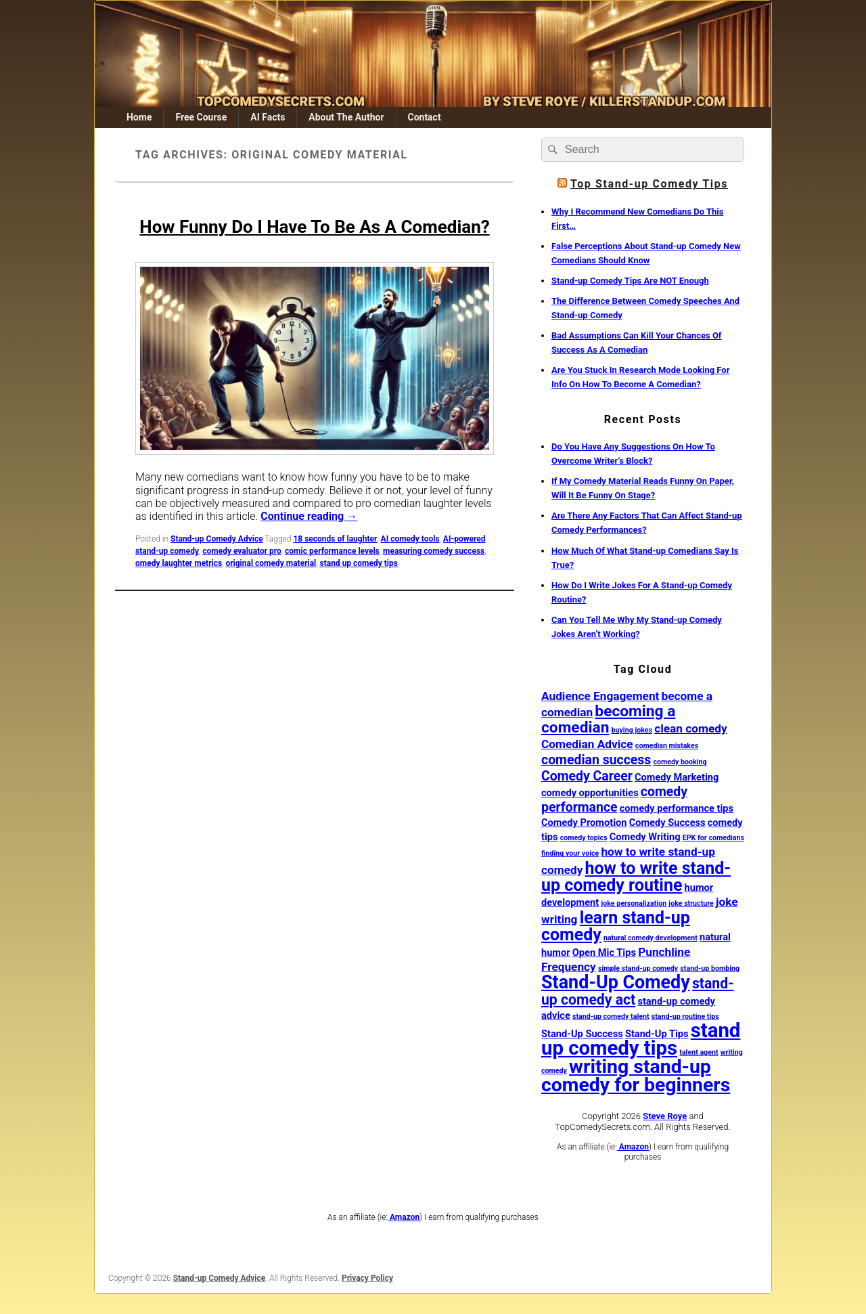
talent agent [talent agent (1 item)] (698, 1052)
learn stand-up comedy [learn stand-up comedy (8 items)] (615, 926)
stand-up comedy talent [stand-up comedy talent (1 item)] (611, 1016)
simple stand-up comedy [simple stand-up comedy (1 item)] (638, 968)
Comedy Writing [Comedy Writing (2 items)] (645, 837)
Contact (423, 117)
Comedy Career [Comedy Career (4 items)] (587, 776)
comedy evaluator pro (241, 551)
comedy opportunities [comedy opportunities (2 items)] (590, 793)
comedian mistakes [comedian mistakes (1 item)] (666, 745)
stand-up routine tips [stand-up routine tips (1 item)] (685, 1016)
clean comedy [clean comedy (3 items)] (690, 728)
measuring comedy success (433, 551)
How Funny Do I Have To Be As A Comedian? (314, 227)
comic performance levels (332, 551)
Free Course (201, 117)
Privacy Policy (367, 1278)
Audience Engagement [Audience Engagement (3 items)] (600, 696)
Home (139, 117)
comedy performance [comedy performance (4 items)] (614, 799)
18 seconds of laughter (335, 539)
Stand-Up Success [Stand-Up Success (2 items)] (582, 1034)
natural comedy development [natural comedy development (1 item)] (650, 938)
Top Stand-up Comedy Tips (649, 183)
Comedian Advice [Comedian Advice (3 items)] (587, 744)
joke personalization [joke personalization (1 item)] (633, 903)
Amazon (633, 1147)
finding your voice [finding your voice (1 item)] (570, 853)
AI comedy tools (410, 539)
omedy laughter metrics (178, 563)
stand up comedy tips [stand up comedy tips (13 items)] (640, 1039)
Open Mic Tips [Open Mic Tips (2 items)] (604, 952)
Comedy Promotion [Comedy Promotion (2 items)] (584, 822)
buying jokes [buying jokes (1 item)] (632, 730)
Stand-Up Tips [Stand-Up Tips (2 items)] (657, 1034)
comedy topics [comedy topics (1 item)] (584, 837)
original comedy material (270, 563)
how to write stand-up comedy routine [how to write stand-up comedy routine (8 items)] (636, 876)
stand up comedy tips (359, 563)
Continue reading (308, 516)
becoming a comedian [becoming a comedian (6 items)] (608, 719)
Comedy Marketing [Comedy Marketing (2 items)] (677, 777)
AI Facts (267, 117)
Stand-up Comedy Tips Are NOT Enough (630, 281)
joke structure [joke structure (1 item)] (690, 903)
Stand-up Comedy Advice (216, 539)
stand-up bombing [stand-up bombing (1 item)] (709, 968)
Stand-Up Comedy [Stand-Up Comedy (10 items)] (615, 982)
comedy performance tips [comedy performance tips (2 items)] (676, 808)
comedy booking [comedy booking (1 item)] (679, 762)
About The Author (346, 117)
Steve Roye (665, 1116)
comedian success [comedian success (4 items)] (596, 760)
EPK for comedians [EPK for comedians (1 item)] (713, 837)
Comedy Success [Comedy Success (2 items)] (667, 822)
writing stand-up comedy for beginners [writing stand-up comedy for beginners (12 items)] (635, 1075)
